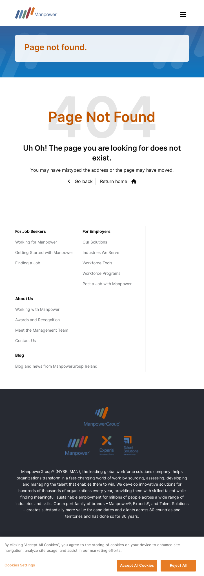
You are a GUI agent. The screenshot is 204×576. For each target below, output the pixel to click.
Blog (19, 355)
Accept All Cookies (137, 567)
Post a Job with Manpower (107, 283)
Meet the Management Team (41, 330)
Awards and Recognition (37, 319)
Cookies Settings (20, 566)
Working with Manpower (37, 309)
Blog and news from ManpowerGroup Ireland (56, 366)
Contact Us (25, 340)
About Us (24, 298)
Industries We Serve (101, 252)
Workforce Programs (101, 273)
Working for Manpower (36, 242)
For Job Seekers (30, 231)
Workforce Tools (97, 262)
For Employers (96, 231)
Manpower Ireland (36, 13)
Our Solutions (95, 242)
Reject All (178, 567)
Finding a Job (27, 262)
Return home (113, 181)
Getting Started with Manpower (44, 252)
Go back (83, 181)
